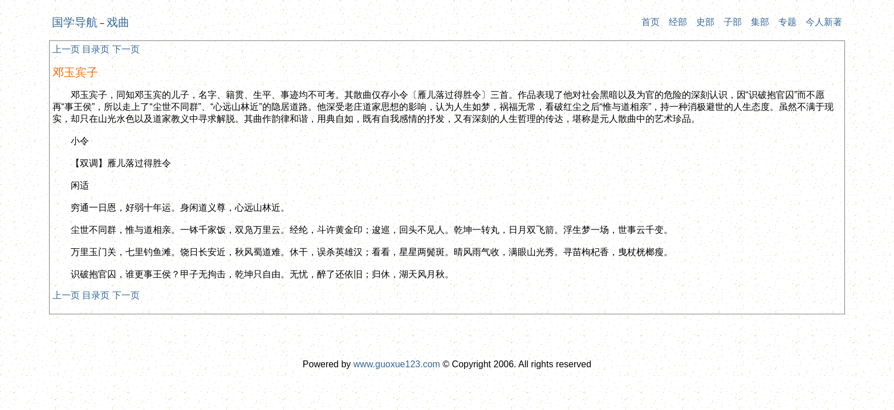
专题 (787, 22)
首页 (650, 22)
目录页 (95, 49)
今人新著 (824, 22)
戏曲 (118, 22)
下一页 (126, 49)
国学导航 (74, 22)
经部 (678, 22)
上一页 (66, 49)
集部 (760, 22)
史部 (705, 22)
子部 (733, 22)
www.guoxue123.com (396, 364)
